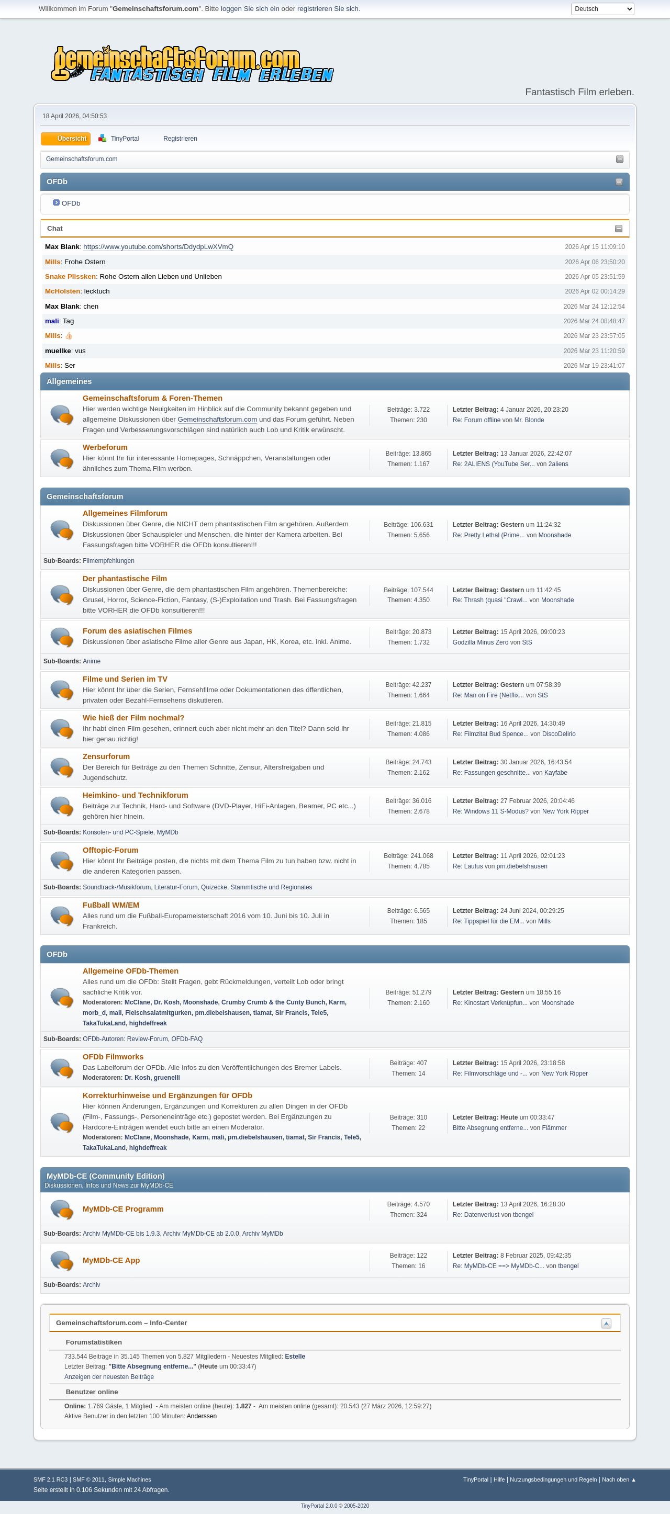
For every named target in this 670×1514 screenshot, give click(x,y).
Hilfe (499, 1479)
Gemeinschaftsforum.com (218, 419)
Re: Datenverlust (476, 1214)
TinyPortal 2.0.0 (319, 1506)
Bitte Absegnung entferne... (491, 1128)
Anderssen (202, 1416)
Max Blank (62, 247)
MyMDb (167, 832)
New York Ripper (565, 811)
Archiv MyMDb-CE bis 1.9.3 (121, 1233)
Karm (337, 1002)
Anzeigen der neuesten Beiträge (109, 1377)
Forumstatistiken (88, 1342)
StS (527, 642)
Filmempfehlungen (109, 560)
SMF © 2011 (89, 1479)
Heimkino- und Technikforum (135, 795)
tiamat (262, 1012)
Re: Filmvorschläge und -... (490, 1073)
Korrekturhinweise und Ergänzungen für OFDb (167, 1095)
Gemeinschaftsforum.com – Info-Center (121, 1323)
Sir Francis (291, 1012)
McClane (137, 1002)
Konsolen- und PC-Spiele (118, 832)
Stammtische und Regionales (271, 887)
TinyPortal (475, 1479)
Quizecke (214, 887)
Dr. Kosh (167, 1002)
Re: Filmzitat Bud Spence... (491, 734)
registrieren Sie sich (328, 9)
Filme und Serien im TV (125, 679)
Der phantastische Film (125, 578)
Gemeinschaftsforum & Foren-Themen (152, 398)
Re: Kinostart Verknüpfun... (490, 1003)
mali (52, 321)
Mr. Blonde (529, 420)
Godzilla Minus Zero (481, 642)
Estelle (295, 1356)
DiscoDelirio (559, 734)
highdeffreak (148, 1023)
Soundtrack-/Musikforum (117, 887)
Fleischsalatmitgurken (158, 1012)
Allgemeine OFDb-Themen (130, 971)
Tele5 (319, 1012)
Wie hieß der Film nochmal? (134, 718)
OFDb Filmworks (113, 1057)
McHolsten (62, 291)
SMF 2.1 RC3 (51, 1479)
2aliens (558, 464)
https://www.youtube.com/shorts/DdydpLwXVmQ (158, 247)
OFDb (71, 203)
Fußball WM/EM (111, 905)
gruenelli (167, 1077)
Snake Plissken (70, 276)
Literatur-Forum (176, 887)
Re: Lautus (468, 866)
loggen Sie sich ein (250, 9)
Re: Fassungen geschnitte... (492, 772)
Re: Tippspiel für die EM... (488, 921)
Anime (91, 661)
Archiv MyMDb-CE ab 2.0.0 (201, 1233)
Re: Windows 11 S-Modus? (492, 811)
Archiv (91, 1285)
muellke (58, 351)
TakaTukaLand (104, 1023)
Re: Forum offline (477, 420)
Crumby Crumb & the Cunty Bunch (273, 1002)
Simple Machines (129, 1479)
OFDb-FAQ (187, 1039)
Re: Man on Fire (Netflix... (488, 695)
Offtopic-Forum (111, 850)
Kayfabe (555, 772)
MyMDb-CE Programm (123, 1209)
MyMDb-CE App (111, 1260)
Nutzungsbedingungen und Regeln (553, 1479)
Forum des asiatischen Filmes (137, 631)
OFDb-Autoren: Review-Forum (125, 1039)
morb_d (94, 1012)
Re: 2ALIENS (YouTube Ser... (494, 464)
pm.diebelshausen (522, 866)
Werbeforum (105, 447)
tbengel (523, 1214)
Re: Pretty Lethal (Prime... (489, 535)
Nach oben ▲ (619, 1479)
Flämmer (554, 1128)
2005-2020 (356, 1506)
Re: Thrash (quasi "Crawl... (490, 600)
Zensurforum (106, 756)
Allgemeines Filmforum (125, 513)
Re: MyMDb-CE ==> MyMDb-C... (498, 1266)
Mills (53, 262)
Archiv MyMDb (262, 1233)
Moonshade (555, 535)
